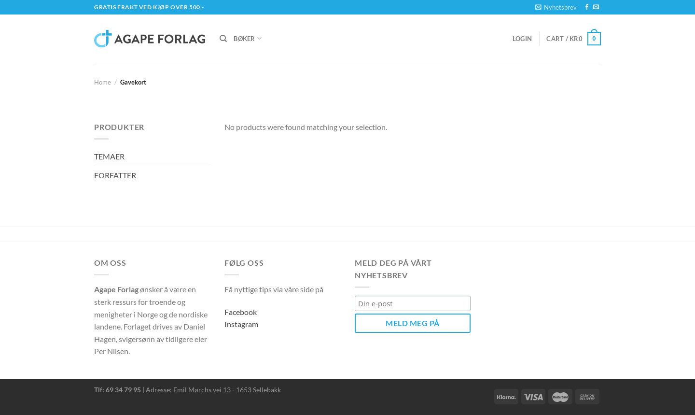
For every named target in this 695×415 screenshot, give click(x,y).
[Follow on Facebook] (587, 7)
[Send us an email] (596, 7)
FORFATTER (115, 175)
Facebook (240, 311)
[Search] (223, 38)
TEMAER (109, 156)
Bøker (248, 38)
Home (102, 82)
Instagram (241, 324)
